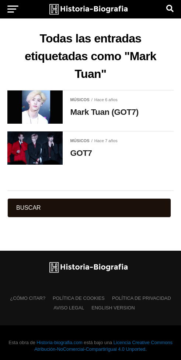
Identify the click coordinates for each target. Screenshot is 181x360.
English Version (113, 308)
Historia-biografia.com (59, 342)
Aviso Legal (68, 308)
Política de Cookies (79, 298)
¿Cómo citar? (27, 298)
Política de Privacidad (141, 298)
